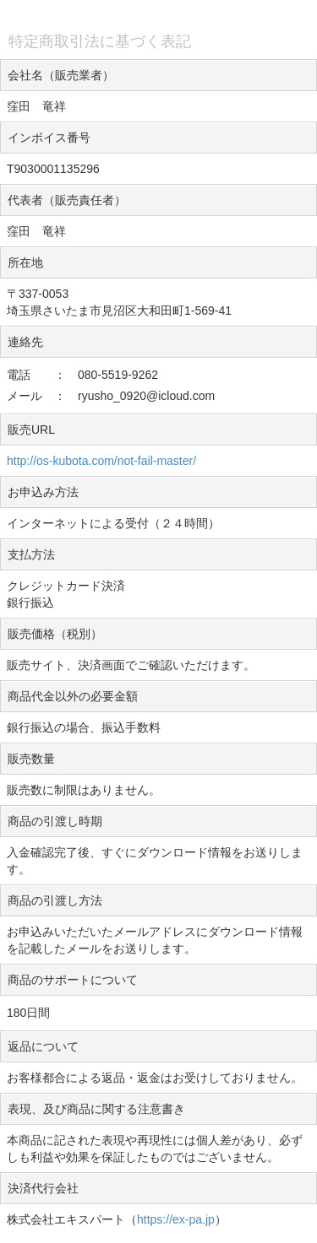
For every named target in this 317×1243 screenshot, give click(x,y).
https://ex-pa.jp (176, 1219)
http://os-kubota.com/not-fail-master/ (101, 460)
